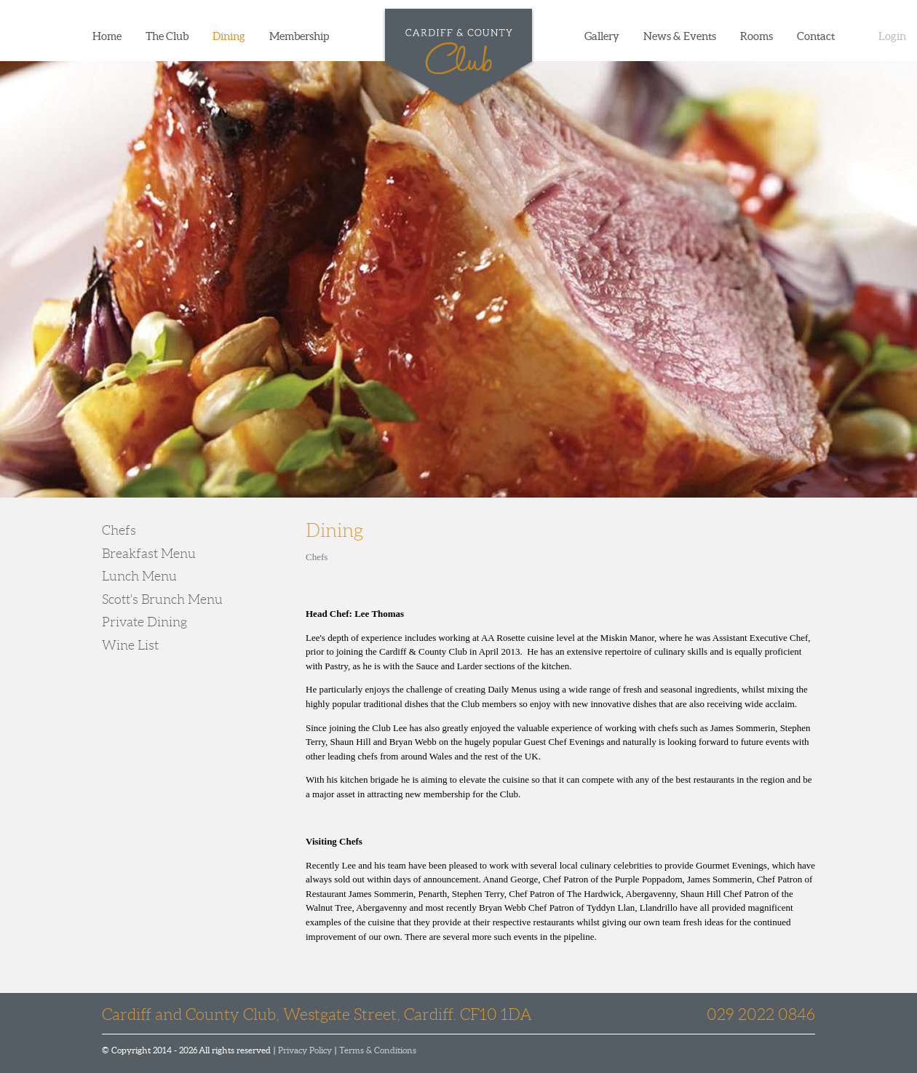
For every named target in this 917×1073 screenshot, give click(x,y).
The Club (167, 36)
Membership (299, 36)
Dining (229, 36)
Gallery (601, 36)
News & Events (679, 36)
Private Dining (144, 622)
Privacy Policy (305, 1050)
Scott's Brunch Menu (162, 599)
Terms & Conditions (377, 1050)
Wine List (130, 645)
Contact (816, 36)
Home (107, 36)
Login (892, 36)
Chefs (119, 530)
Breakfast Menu (149, 553)
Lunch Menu (139, 576)
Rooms (756, 36)
